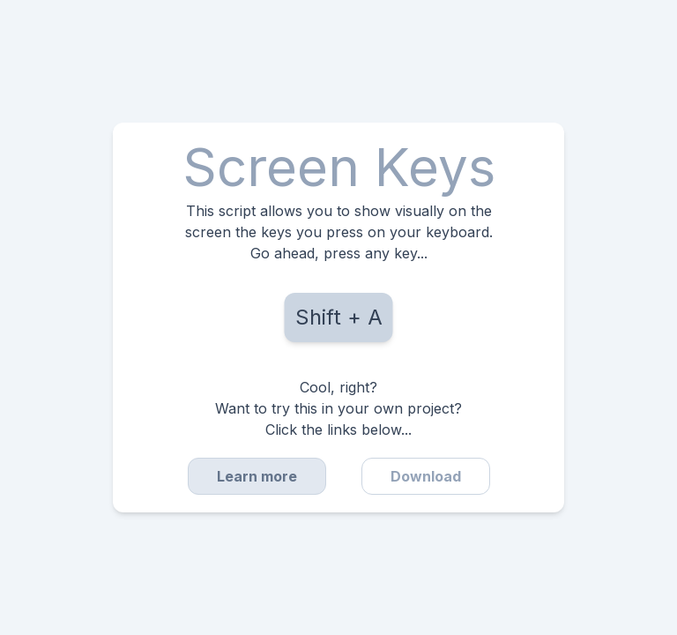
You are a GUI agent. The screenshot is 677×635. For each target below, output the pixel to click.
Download (426, 476)
